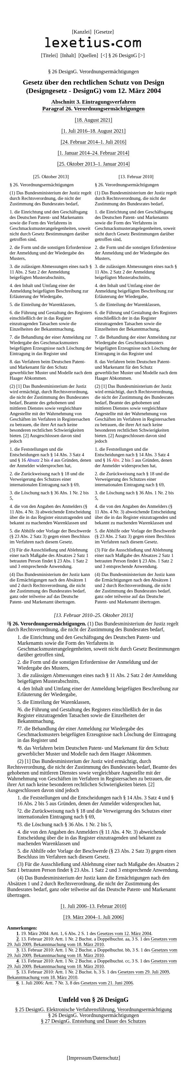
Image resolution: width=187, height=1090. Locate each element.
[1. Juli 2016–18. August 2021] (93, 131)
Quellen (88, 55)
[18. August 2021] (93, 120)
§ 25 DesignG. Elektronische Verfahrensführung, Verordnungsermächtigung (93, 1009)
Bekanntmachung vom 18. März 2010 (69, 944)
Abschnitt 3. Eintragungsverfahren (93, 101)
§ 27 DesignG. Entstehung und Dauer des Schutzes (93, 1021)
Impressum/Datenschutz (94, 1058)
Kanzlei (82, 32)
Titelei (49, 55)
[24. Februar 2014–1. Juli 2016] (93, 142)
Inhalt (68, 55)
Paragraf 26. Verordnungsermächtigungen (93, 108)
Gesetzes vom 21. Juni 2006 (107, 982)
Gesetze (104, 32)
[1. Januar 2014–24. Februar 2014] (93, 153)
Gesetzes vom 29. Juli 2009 (143, 971)
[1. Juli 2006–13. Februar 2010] (93, 906)
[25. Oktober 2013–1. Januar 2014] (93, 164)
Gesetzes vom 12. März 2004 (124, 933)
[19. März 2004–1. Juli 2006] (93, 917)
